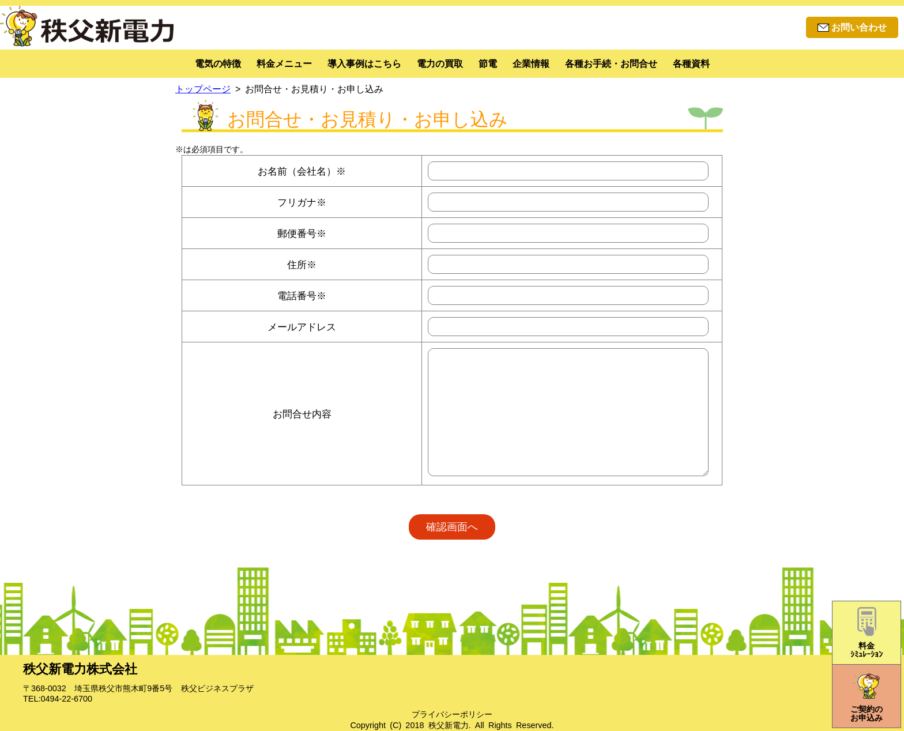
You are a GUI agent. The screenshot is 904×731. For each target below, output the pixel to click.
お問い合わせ (852, 27)
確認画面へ (452, 527)
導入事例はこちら (364, 64)
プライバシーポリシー (452, 714)
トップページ (203, 89)
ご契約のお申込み (866, 696)
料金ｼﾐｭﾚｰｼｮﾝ (866, 632)
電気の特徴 (218, 64)
